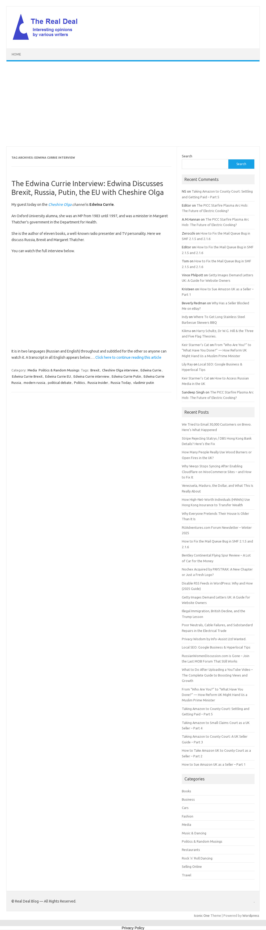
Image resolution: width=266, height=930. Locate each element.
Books (186, 791)
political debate (59, 382)
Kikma (186, 331)
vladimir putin (143, 382)
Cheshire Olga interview (120, 370)
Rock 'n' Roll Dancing (197, 858)
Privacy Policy (133, 928)
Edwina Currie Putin (126, 376)
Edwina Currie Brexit (27, 376)
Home (16, 54)
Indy (185, 317)
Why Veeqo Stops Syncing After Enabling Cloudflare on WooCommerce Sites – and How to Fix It (216, 471)
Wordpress (250, 915)
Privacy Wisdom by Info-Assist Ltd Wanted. (214, 639)
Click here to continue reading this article (128, 357)
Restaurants (191, 849)
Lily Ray (187, 364)
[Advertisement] (133, 104)
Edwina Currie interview (91, 376)
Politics (79, 382)
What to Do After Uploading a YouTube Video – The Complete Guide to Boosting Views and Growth (217, 675)
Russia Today (121, 382)
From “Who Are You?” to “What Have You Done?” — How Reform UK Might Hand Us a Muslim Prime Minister (216, 350)
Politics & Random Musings (59, 370)
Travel (186, 875)
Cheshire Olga (59, 204)
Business (188, 799)
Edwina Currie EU (58, 376)
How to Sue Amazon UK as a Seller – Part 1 (213, 764)
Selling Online (192, 866)
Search (187, 156)
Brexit (94, 370)
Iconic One (202, 915)
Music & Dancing (194, 833)
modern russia (34, 382)
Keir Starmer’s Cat (195, 345)
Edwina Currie (151, 370)
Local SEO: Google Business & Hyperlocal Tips (216, 647)
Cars (185, 807)
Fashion (187, 816)
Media (32, 370)
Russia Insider (98, 382)
